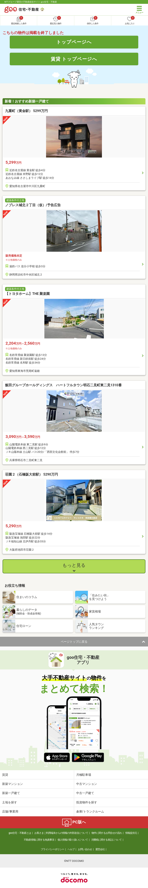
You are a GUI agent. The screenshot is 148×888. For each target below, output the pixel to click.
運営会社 (100, 849)
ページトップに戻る (74, 641)
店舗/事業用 (10, 811)
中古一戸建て (85, 793)
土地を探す (9, 802)
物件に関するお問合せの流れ (107, 832)
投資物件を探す (86, 802)
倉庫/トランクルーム (90, 811)
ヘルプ (71, 849)
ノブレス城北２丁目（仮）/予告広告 (33, 205)
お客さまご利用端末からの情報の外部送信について (61, 832)
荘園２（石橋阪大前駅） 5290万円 (31, 474)
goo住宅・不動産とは (19, 832)
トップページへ (74, 42)
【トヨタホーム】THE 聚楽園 (27, 294)
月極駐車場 (83, 774)
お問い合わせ (85, 849)
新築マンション (12, 784)
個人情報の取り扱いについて (73, 839)
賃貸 (5, 774)
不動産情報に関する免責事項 (39, 839)
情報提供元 (131, 832)
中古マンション (86, 784)
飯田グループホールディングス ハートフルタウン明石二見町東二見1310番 (63, 385)
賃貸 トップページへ (74, 59)
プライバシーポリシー (52, 849)
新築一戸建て (11, 793)
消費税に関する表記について (106, 839)
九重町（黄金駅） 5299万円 (26, 111)
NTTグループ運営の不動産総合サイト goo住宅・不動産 (30, 2)
